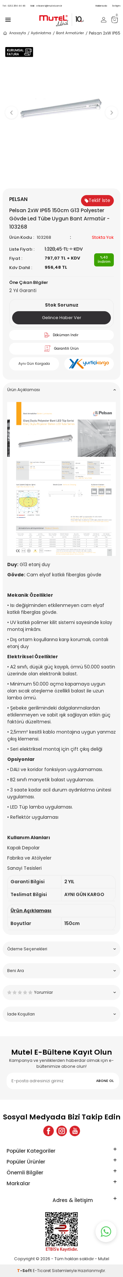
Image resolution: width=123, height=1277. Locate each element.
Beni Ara (61, 970)
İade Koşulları (61, 1014)
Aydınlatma (41, 33)
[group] (61, 109)
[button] (61, 177)
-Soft (25, 1270)
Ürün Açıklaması (61, 389)
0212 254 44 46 (14, 5)
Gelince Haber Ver (61, 317)
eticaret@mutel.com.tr (46, 5)
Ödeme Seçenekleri (61, 949)
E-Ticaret (42, 1270)
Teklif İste (97, 200)
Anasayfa (14, 33)
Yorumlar (61, 992)
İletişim (116, 5)
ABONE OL (105, 1080)
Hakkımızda (101, 5)
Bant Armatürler (70, 33)
